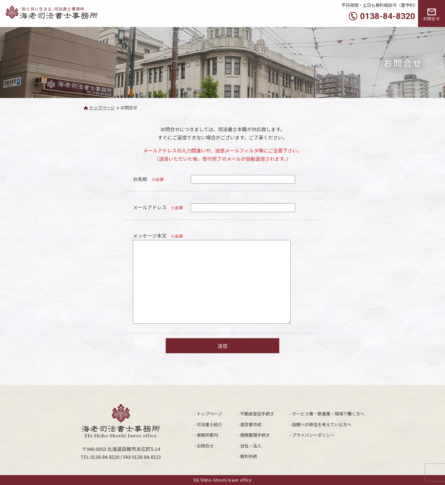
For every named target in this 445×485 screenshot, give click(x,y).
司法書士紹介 (209, 424)
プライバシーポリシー (313, 435)
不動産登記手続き (257, 414)
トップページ (102, 107)
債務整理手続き (255, 435)
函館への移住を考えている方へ (321, 424)
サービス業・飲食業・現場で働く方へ (328, 414)
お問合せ (205, 446)
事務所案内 (207, 435)
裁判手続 (248, 456)
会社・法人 (250, 446)
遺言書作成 (250, 424)
